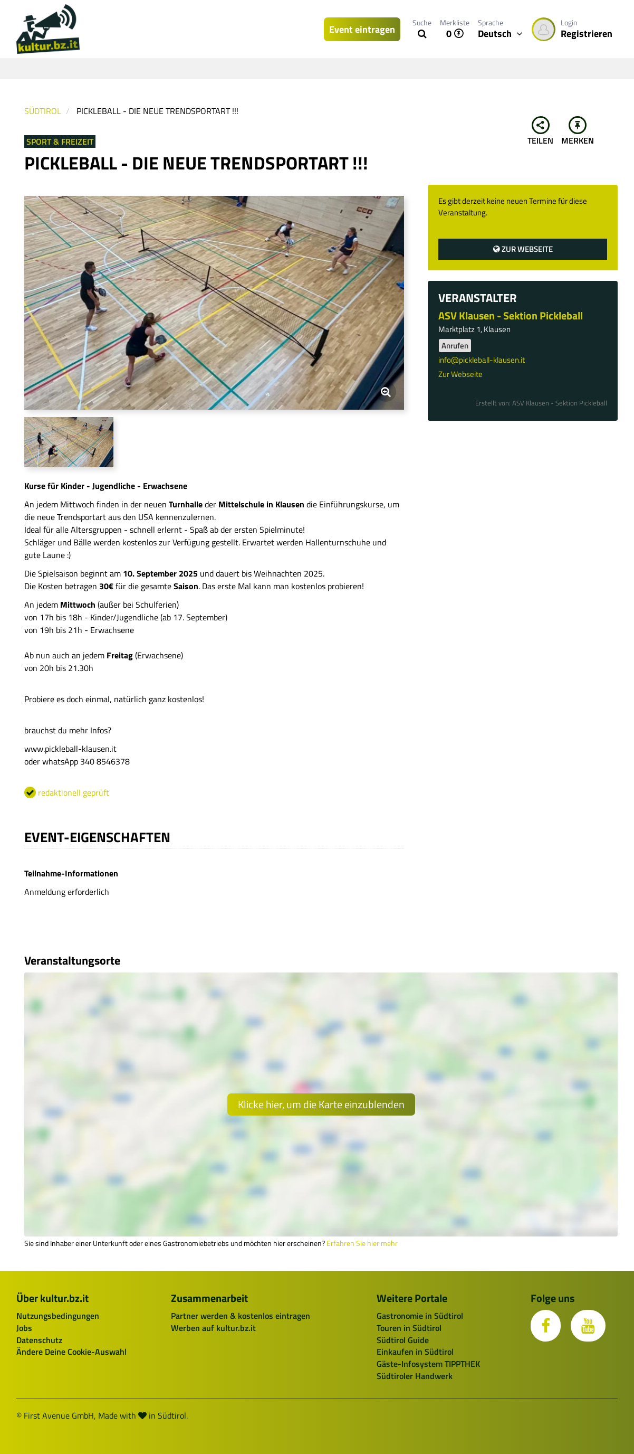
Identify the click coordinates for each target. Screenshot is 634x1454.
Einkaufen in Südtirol (415, 1351)
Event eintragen (362, 29)
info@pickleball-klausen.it (481, 360)
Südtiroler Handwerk (415, 1376)
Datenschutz (39, 1340)
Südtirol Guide (403, 1340)
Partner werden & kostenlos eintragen (240, 1315)
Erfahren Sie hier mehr (362, 1243)
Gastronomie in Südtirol (420, 1315)
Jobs (24, 1327)
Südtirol (42, 111)
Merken (577, 131)
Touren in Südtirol (409, 1327)
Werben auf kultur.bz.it (213, 1327)
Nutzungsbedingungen (57, 1315)
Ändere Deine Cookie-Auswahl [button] (71, 1351)
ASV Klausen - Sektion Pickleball (510, 315)
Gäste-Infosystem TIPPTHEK (428, 1363)
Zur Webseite (523, 249)
